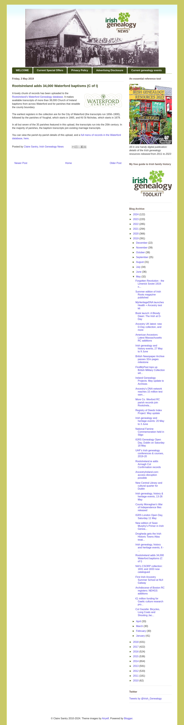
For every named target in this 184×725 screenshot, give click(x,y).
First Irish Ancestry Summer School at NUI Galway (149, 580)
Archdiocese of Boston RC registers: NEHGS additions (150, 590)
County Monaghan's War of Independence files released (149, 507)
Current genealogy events (146, 70)
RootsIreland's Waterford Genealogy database (37, 97)
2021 (136, 229)
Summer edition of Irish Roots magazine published (148, 294)
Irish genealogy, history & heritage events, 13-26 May (149, 496)
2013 (136, 666)
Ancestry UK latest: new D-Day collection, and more (148, 327)
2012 (136, 671)
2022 (136, 224)
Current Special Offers (50, 70)
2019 (136, 238)
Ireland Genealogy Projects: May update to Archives (149, 381)
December (142, 242)
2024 (136, 214)
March (140, 626)
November (142, 247)
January (141, 635)
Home (68, 163)
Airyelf (105, 718)
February (141, 631)
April (139, 621)
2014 (136, 661)
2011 (136, 675)
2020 (136, 233)
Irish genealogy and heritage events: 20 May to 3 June (149, 421)
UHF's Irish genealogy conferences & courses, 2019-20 (149, 453)
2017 (136, 646)
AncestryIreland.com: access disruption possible (147, 475)
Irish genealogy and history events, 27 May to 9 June (149, 348)
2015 (136, 656)
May (138, 276)
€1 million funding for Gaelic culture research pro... (149, 601)
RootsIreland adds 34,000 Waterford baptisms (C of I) (149, 558)
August (140, 262)
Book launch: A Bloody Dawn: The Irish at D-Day (148, 316)
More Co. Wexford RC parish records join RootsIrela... (147, 402)
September (142, 257)
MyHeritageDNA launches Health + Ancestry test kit (149, 305)
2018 (136, 642)
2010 (136, 680)
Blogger (128, 718)
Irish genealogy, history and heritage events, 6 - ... (149, 547)
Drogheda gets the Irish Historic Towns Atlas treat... (148, 536)
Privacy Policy (79, 70)
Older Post (115, 163)
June (139, 271)
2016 (136, 651)
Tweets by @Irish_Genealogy (145, 698)
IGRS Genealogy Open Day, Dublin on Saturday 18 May (149, 442)
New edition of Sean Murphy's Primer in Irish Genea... (149, 526)
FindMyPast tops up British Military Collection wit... (150, 370)
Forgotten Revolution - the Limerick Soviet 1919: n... (149, 283)
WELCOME (22, 70)
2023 (136, 219)
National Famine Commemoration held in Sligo (149, 432)
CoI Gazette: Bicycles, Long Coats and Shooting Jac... (147, 612)
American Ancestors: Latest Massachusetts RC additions (148, 337)
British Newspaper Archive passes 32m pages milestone (149, 359)
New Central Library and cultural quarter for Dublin (148, 486)
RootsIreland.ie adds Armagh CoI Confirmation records (148, 464)
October (141, 252)
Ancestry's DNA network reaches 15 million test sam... (148, 391)
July (138, 267)
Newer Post (20, 163)
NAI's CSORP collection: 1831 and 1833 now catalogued (148, 569)
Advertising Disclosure (109, 70)
